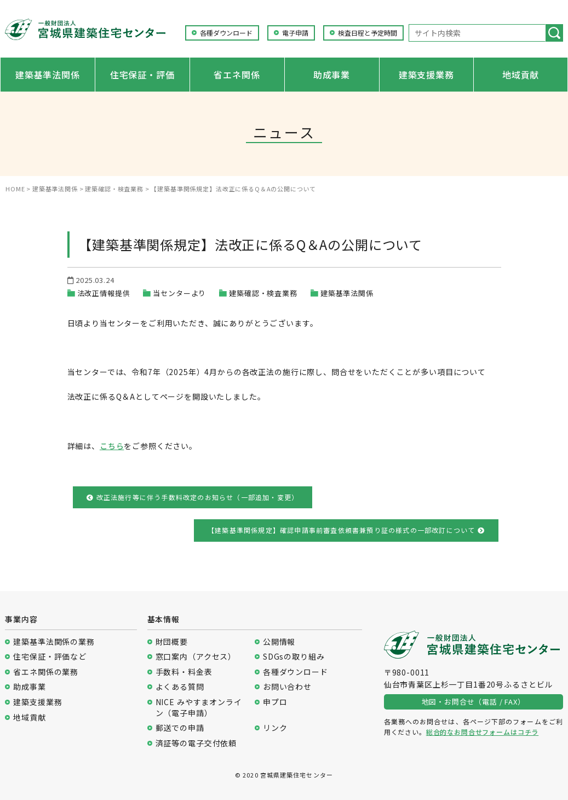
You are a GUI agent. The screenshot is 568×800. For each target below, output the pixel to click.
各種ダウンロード (226, 33)
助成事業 (331, 74)
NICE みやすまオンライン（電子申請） (199, 707)
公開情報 (279, 642)
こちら (112, 445)
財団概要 (172, 642)
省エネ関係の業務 (45, 672)
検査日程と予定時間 (367, 33)
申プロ (275, 702)
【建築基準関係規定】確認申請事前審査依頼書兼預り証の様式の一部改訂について (346, 530)
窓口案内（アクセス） (196, 656)
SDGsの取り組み (294, 656)
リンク (275, 728)
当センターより (179, 293)
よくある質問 (180, 687)
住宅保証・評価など (50, 656)
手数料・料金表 (184, 672)
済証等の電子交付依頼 (196, 743)
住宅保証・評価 (142, 74)
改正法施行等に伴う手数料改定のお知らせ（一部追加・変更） (193, 497)
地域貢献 (520, 74)
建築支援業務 (426, 74)
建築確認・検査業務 (263, 293)
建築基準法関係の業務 (53, 642)
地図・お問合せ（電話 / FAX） (473, 701)
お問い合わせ (287, 687)
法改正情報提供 (103, 293)
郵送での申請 (180, 728)
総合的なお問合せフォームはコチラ (482, 731)
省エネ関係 (237, 74)
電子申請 (295, 33)
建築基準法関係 (47, 74)
